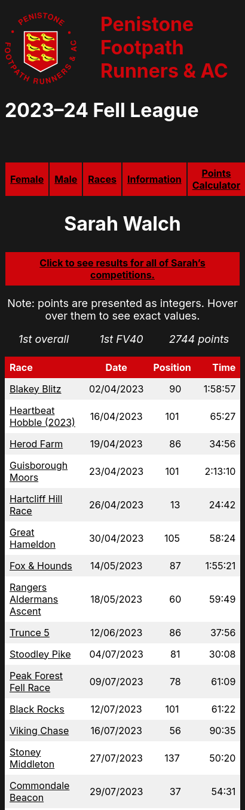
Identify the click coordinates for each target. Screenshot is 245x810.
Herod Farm (36, 444)
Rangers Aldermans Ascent (34, 599)
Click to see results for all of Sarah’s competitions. (122, 269)
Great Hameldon (33, 538)
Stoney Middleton (32, 758)
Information (154, 179)
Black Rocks (37, 709)
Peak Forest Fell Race (36, 682)
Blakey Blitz (36, 389)
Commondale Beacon (39, 791)
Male (65, 179)
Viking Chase (39, 731)
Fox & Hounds (41, 566)
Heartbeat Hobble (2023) (42, 416)
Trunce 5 (30, 633)
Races (102, 179)
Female (27, 179)
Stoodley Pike (40, 654)
